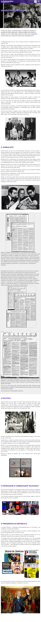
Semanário (34, 34)
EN (35, 1)
